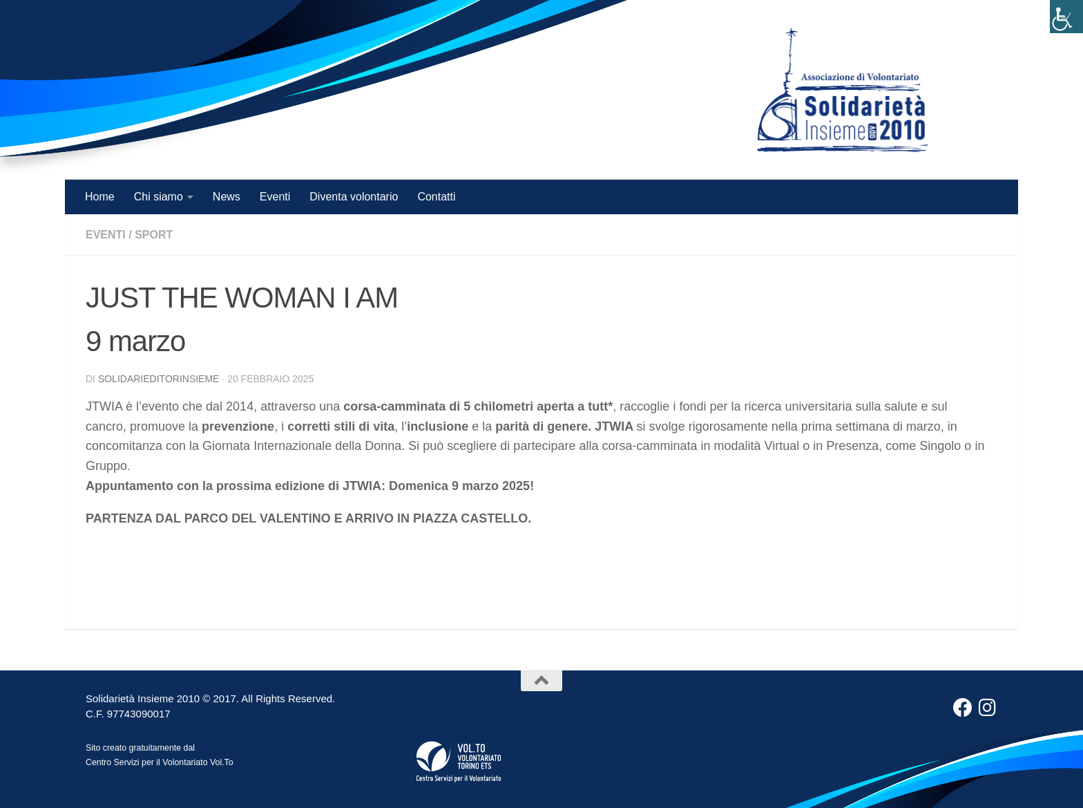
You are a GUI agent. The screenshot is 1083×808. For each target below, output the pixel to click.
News (226, 197)
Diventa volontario (353, 197)
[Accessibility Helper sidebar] (1066, 16)
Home (100, 197)
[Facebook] (962, 707)
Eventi (275, 197)
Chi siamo (158, 197)
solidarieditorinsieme (159, 378)
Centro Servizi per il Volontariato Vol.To (159, 762)
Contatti (436, 197)
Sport (154, 235)
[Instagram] (987, 707)
